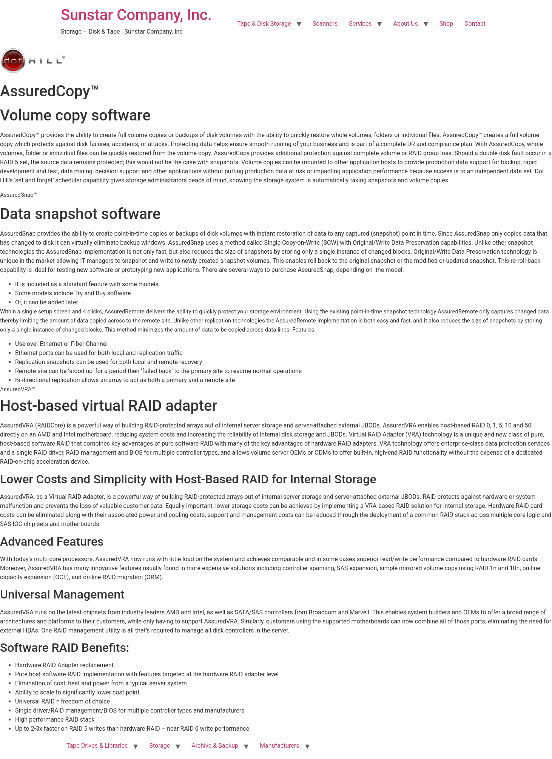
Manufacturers (279, 745)
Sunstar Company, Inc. (136, 15)
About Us (405, 23)
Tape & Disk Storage (264, 23)
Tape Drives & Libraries (97, 745)
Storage (159, 745)
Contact (475, 23)
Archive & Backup (214, 745)
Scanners (325, 23)
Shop (446, 23)
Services (360, 23)
